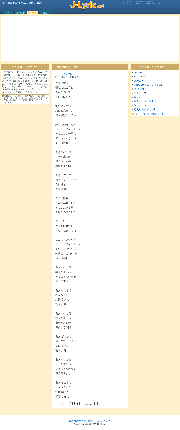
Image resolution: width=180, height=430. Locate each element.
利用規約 (88, 421)
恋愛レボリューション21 (148, 84)
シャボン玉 (140, 105)
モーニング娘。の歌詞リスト (149, 113)
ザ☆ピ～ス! (140, 93)
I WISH (138, 72)
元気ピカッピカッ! (144, 109)
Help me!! (139, 76)
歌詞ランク (20, 13)
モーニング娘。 (66, 74)
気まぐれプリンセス (145, 101)
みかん (137, 97)
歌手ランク (33, 13)
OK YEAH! (140, 89)
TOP (8, 13)
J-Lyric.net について (102, 421)
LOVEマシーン (142, 80)
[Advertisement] (90, 38)
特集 (45, 13)
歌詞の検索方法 (76, 421)
